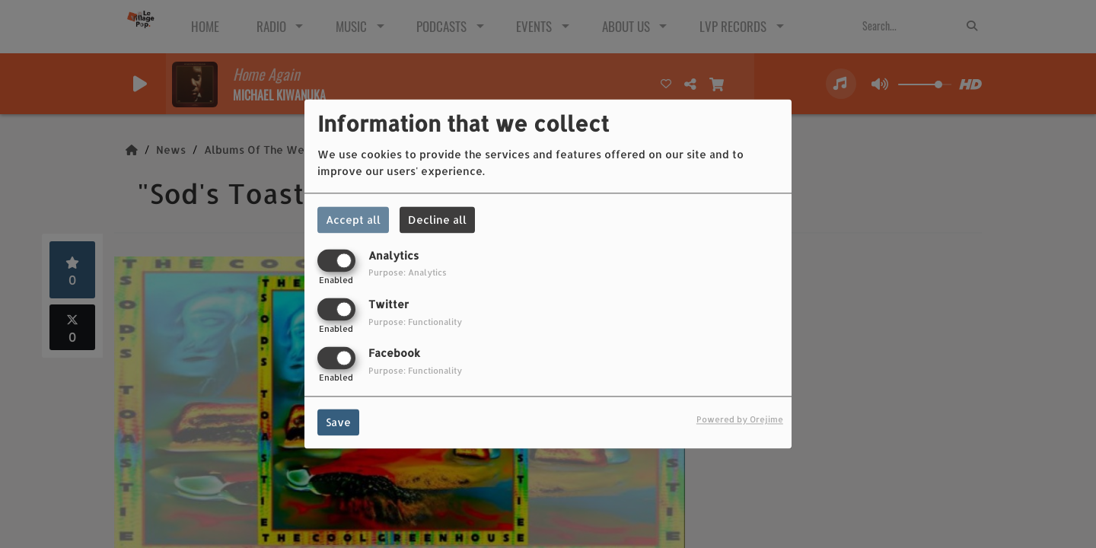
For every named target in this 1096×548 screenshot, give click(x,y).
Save (338, 422)
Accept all (353, 219)
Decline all (437, 219)
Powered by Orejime (739, 419)
